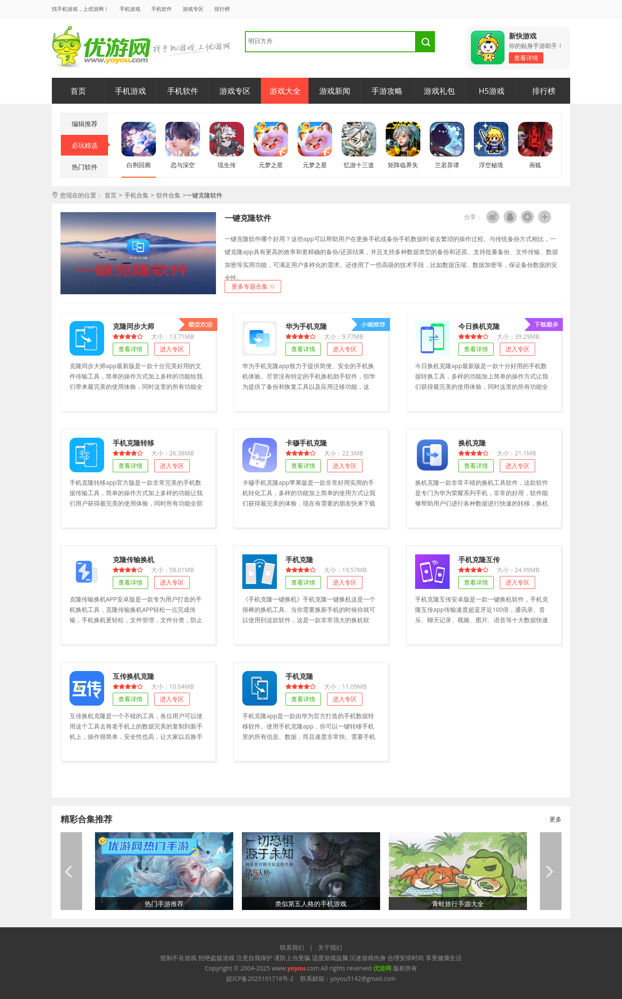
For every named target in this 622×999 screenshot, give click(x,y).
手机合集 (136, 195)
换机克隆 (472, 442)
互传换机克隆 (133, 676)
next (551, 871)
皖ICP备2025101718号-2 (260, 978)
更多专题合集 (250, 286)
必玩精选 (90, 145)
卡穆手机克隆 (306, 442)
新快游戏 (522, 36)
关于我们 (330, 947)
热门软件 (85, 166)
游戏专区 (193, 9)
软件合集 (168, 195)
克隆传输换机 (133, 559)
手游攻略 (387, 91)
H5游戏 (492, 91)
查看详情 (526, 58)
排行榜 (222, 9)
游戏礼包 (439, 91)
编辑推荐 (85, 123)
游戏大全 (285, 91)
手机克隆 (299, 559)
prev (71, 871)
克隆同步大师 (133, 326)
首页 (78, 91)
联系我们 (292, 947)
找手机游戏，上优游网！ (80, 9)
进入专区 (172, 349)
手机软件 (161, 9)
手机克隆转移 (133, 442)
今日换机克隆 (479, 326)
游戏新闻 (334, 91)
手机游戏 (130, 9)
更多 (555, 819)
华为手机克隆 (306, 326)
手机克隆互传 (479, 559)
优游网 (101, 47)
